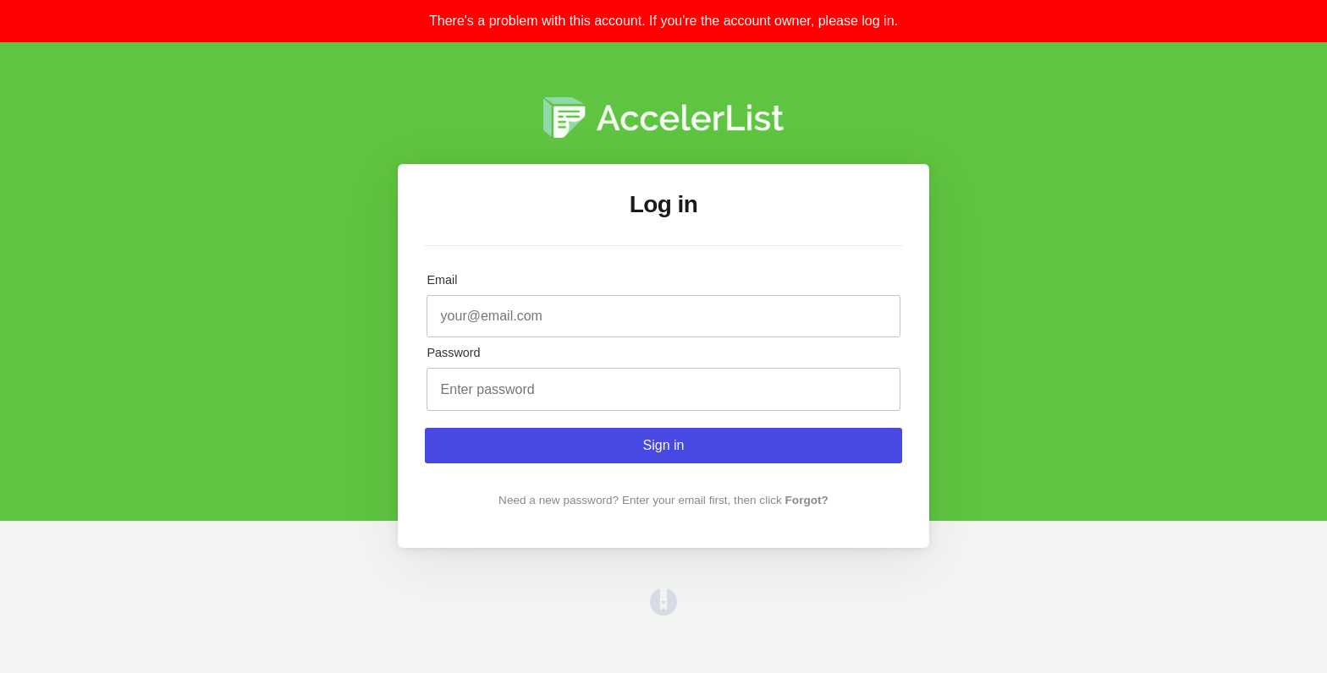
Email (442, 280)
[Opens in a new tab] (663, 611)
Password (453, 352)
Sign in (664, 445)
